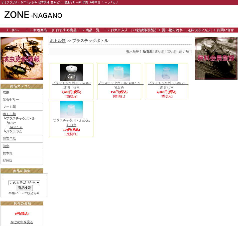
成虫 (6, 92)
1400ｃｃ (16, 127)
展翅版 (8, 160)
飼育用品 (9, 139)
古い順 (160, 51)
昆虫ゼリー (11, 99)
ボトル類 (9, 114)
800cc (12, 123)
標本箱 (8, 153)
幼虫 (6, 146)
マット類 (9, 107)
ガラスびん (14, 131)
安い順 (172, 51)
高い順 (184, 51)
